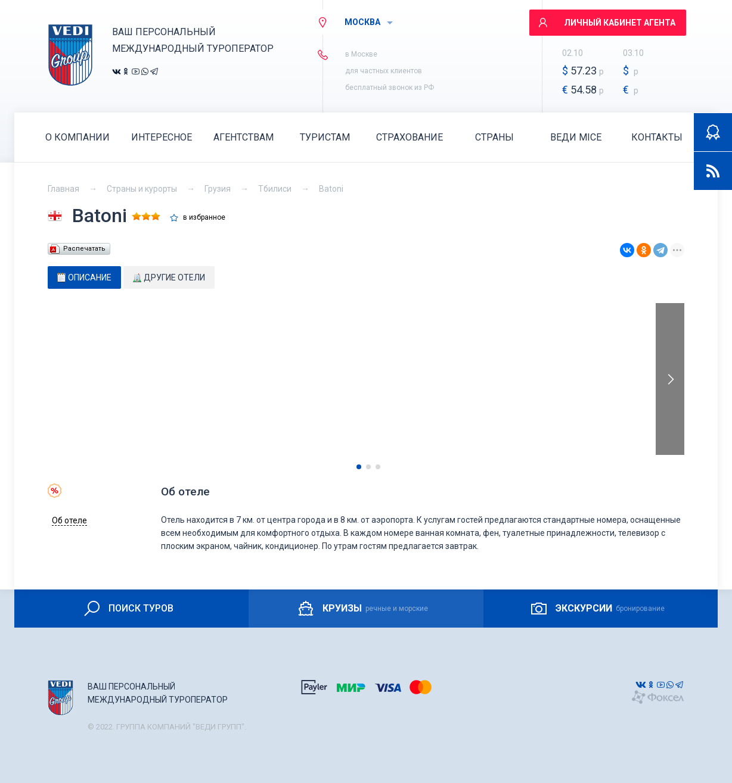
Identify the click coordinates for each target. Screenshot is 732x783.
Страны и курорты (142, 189)
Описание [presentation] (84, 277)
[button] (358, 466)
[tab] (84, 277)
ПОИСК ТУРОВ (127, 608)
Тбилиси (274, 189)
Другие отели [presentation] (169, 277)
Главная (63, 189)
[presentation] (670, 379)
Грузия (217, 189)
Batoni (331, 189)
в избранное (204, 218)
